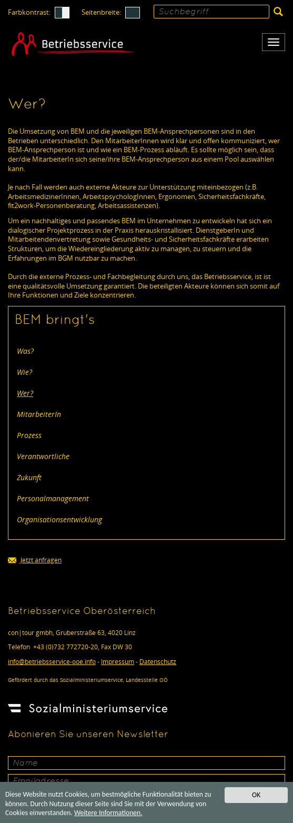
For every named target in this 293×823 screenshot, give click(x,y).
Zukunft (29, 477)
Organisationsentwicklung (59, 519)
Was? (25, 351)
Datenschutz (157, 661)
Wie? (24, 372)
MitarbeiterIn (39, 414)
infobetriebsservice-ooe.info (52, 661)
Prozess (29, 435)
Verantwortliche (43, 456)
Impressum (117, 661)
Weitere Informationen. (108, 813)
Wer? (25, 393)
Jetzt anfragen (35, 560)
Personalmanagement (53, 498)
